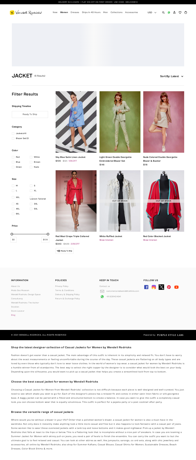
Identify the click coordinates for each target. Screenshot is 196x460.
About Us (15, 286)
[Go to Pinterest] (169, 287)
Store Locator (18, 311)
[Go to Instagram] (154, 287)
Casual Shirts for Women (129, 444)
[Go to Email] (119, 291)
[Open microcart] (186, 12)
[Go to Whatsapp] (110, 296)
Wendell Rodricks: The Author (25, 303)
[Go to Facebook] (146, 287)
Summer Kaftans (87, 444)
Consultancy (17, 299)
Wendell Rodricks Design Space (26, 294)
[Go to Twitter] (161, 287)
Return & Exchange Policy (67, 299)
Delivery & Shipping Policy (67, 294)
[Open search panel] (163, 12)
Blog (13, 315)
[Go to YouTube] (176, 287)
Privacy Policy (61, 286)
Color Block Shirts (32, 448)
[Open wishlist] (180, 12)
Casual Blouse (106, 444)
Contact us (104, 286)
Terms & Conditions (64, 290)
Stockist (15, 307)
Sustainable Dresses (156, 444)
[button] (174, 12)
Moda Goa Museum (20, 290)
